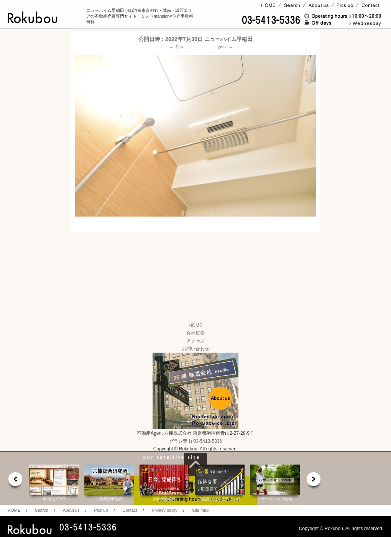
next (314, 481)
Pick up (101, 510)
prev (15, 481)
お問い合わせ (195, 348)
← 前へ (176, 47)
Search (41, 510)
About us (71, 510)
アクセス (195, 341)
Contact (130, 510)
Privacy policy (164, 510)
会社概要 (195, 333)
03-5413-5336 (207, 441)
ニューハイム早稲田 (228, 39)
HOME (195, 325)
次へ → (225, 47)
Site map (200, 510)
